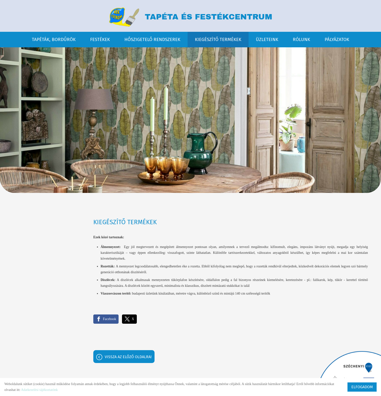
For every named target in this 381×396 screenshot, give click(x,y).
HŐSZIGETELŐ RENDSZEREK (152, 39)
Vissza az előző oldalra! (128, 357)
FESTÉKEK (100, 39)
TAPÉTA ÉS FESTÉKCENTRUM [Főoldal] (208, 17)
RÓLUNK (301, 39)
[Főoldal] (124, 17)
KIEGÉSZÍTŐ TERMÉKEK (218, 39)
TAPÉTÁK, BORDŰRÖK (54, 39)
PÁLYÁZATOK (337, 39)
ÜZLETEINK (267, 39)
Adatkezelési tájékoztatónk (39, 390)
